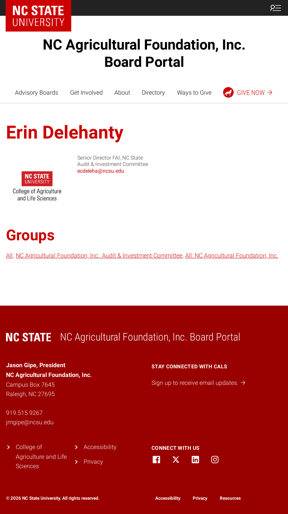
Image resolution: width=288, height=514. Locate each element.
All (9, 255)
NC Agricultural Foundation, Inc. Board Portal (144, 53)
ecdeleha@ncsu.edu (100, 171)
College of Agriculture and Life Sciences (41, 456)
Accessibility (100, 447)
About (122, 92)
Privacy (93, 461)
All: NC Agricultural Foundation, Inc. (231, 255)
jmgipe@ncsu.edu (30, 422)
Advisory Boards (36, 92)
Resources (230, 498)
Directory (153, 92)
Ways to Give (194, 92)
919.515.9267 (24, 412)
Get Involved (86, 92)
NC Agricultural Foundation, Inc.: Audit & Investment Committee (99, 255)
